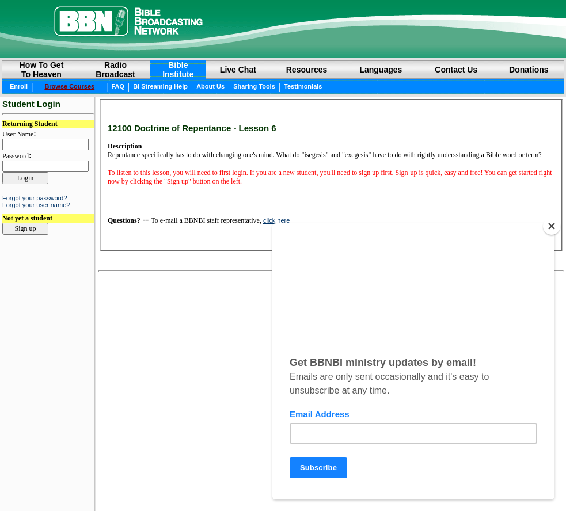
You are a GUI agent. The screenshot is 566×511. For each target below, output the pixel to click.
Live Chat (238, 69)
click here (276, 220)
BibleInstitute (177, 69)
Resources (307, 69)
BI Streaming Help (160, 86)
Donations (528, 69)
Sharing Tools (254, 86)
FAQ (117, 86)
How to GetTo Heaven (42, 69)
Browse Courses (69, 86)
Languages (380, 69)
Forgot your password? (34, 198)
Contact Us (456, 69)
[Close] (551, 226)
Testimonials (303, 86)
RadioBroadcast (115, 69)
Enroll (19, 86)
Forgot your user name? (36, 204)
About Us (210, 86)
